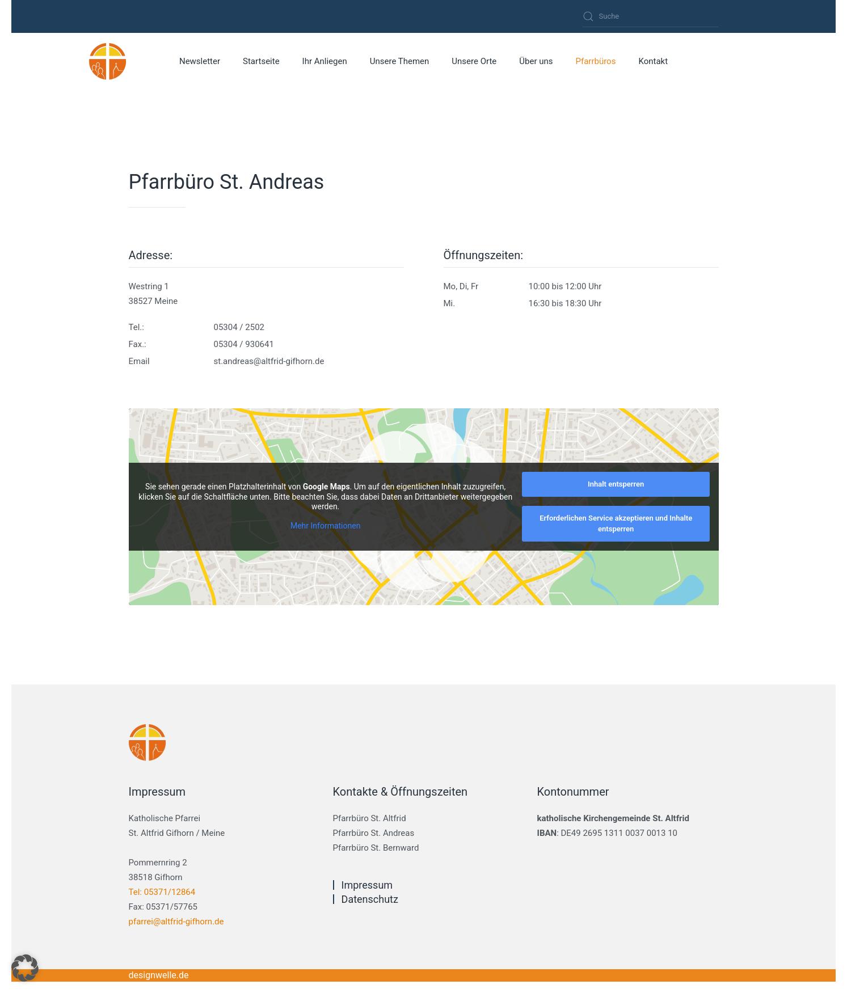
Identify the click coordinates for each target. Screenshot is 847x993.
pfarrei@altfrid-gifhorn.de (176, 921)
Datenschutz (370, 899)
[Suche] (651, 16)
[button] (25, 968)
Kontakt (653, 61)
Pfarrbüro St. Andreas (374, 833)
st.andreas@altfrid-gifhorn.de (269, 361)
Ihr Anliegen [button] (324, 61)
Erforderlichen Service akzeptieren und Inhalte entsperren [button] (616, 524)
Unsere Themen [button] (399, 61)
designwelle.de (159, 975)
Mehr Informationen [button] (325, 525)
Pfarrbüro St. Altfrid (369, 818)
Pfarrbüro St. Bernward (376, 848)
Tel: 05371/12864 (162, 892)
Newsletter (199, 61)
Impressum (367, 885)
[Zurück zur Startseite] (108, 61)
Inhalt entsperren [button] (616, 484)
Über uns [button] (536, 61)
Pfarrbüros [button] (595, 61)
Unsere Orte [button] (474, 61)
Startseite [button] (261, 61)
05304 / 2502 (239, 327)
